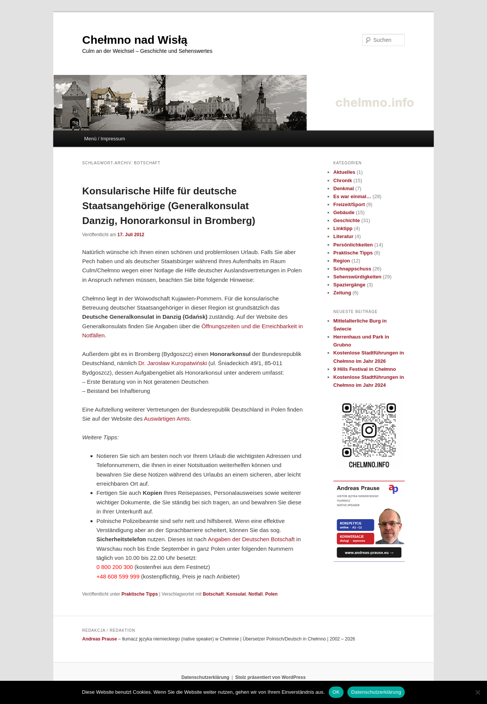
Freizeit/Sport (349, 204)
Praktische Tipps (139, 594)
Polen (271, 594)
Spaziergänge (349, 285)
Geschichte (346, 220)
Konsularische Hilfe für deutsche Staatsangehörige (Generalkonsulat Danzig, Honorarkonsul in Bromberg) (168, 205)
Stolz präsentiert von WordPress (270, 677)
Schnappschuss (352, 269)
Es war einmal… (352, 196)
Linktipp (343, 228)
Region (341, 261)
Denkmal (343, 188)
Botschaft (213, 594)
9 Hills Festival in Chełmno (364, 369)
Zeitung (342, 293)
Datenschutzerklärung (205, 677)
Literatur (343, 236)
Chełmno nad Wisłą (134, 39)
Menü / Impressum (104, 138)
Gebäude (344, 212)
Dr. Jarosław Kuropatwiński (172, 363)
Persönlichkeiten (353, 245)
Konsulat (236, 594)
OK (336, 692)
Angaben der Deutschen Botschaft (251, 539)
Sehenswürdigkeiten (357, 277)
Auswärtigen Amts (166, 418)
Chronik (342, 180)
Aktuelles (344, 172)
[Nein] (477, 692)
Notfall (255, 594)
